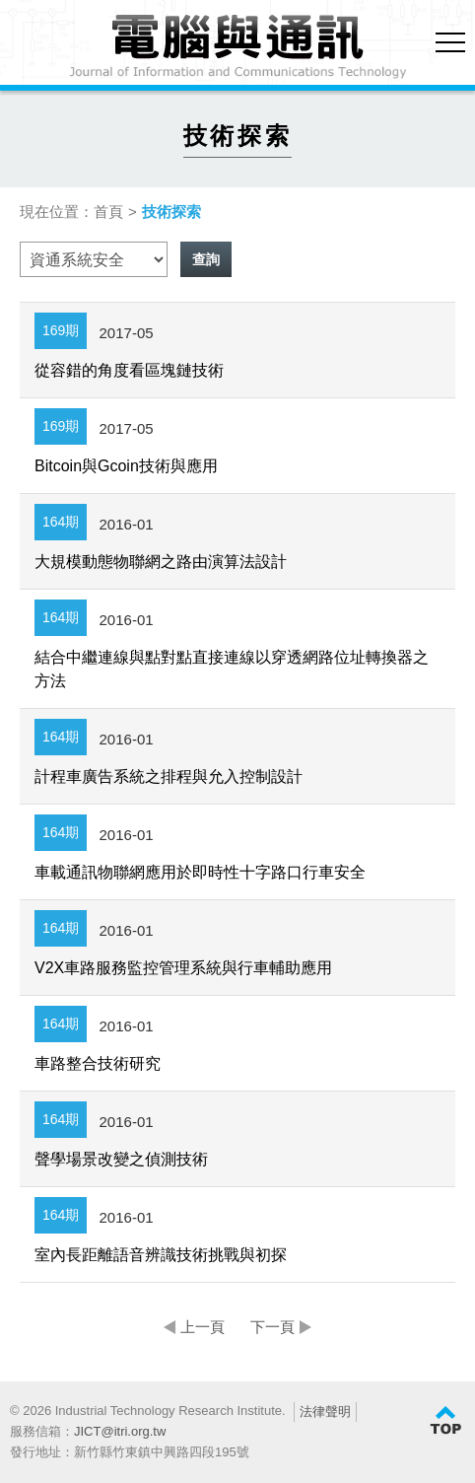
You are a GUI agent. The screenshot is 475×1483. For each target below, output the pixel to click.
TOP (445, 1421)
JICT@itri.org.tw (120, 1431)
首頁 (108, 211)
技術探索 (171, 211)
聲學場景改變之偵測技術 (121, 1159)
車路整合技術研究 (97, 1063)
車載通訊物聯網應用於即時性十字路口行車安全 (200, 872)
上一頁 (202, 1326)
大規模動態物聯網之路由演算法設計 (160, 561)
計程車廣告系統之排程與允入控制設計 (168, 776)
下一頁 (272, 1326)
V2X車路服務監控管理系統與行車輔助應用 (183, 967)
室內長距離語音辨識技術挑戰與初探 (160, 1254)
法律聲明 (325, 1411)
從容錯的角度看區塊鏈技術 (129, 370)
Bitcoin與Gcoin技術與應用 (126, 466)
